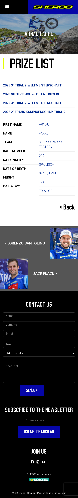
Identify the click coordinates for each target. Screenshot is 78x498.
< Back (67, 207)
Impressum (60, 493)
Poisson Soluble (45, 493)
